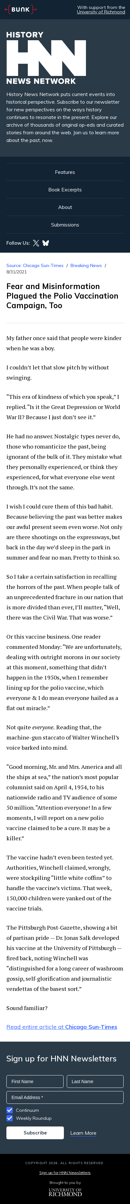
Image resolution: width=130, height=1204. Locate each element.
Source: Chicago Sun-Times (35, 265)
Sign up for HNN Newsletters (65, 1172)
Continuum (27, 1110)
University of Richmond (101, 12)
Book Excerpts (65, 189)
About (65, 207)
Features (65, 172)
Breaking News (86, 265)
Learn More (83, 1133)
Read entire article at (61, 1026)
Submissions (65, 224)
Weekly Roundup (34, 1118)
